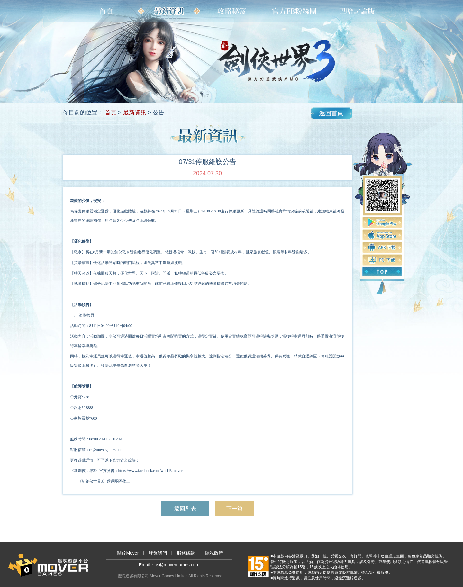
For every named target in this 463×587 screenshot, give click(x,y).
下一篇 (234, 508)
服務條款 (186, 552)
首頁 (110, 112)
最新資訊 (134, 112)
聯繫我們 (158, 552)
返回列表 (185, 508)
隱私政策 (214, 552)
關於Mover (128, 552)
